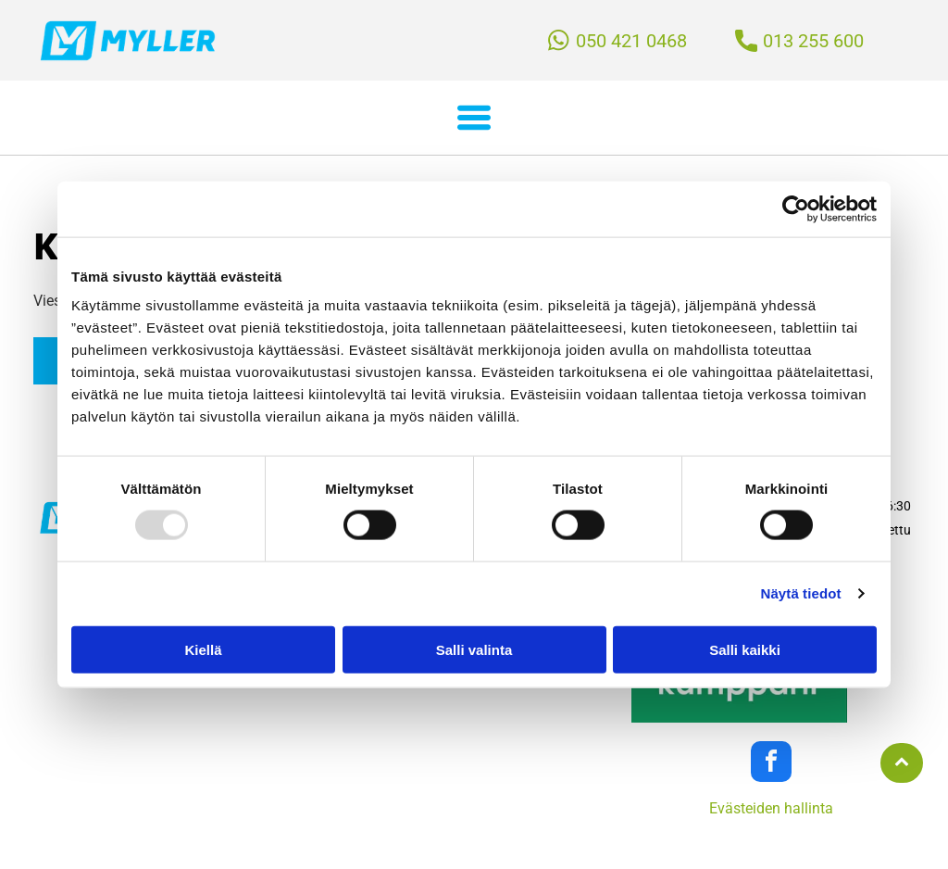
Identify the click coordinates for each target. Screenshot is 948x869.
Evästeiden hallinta (771, 808)
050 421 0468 (631, 41)
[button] (474, 118)
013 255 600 (813, 41)
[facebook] (771, 764)
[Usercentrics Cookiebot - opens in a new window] (796, 208)
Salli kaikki (744, 649)
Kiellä (202, 649)
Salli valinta (474, 649)
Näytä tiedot (801, 593)
